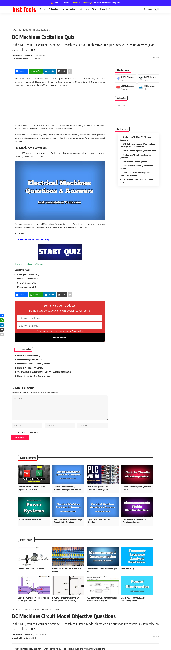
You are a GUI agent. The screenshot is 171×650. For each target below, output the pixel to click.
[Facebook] (126, 78)
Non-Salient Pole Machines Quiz (29, 355)
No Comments (41, 55)
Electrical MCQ (29, 55)
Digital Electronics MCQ (27, 278)
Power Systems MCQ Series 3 (30, 519)
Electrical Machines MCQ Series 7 (135, 161)
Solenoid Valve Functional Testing (31, 569)
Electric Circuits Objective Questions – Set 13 (34, 376)
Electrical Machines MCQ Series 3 (30, 368)
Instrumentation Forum (80, 138)
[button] (109, 9)
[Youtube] (126, 87)
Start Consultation (81, 3)
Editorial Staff (17, 55)
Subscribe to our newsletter (26, 432)
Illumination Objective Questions (30, 359)
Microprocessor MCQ (26, 287)
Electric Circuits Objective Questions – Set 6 (139, 151)
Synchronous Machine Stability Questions (33, 363)
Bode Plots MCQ (127, 569)
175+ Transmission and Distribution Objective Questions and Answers (44, 372)
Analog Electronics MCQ (28, 274)
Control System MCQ (26, 283)
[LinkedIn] (148, 87)
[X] (148, 78)
